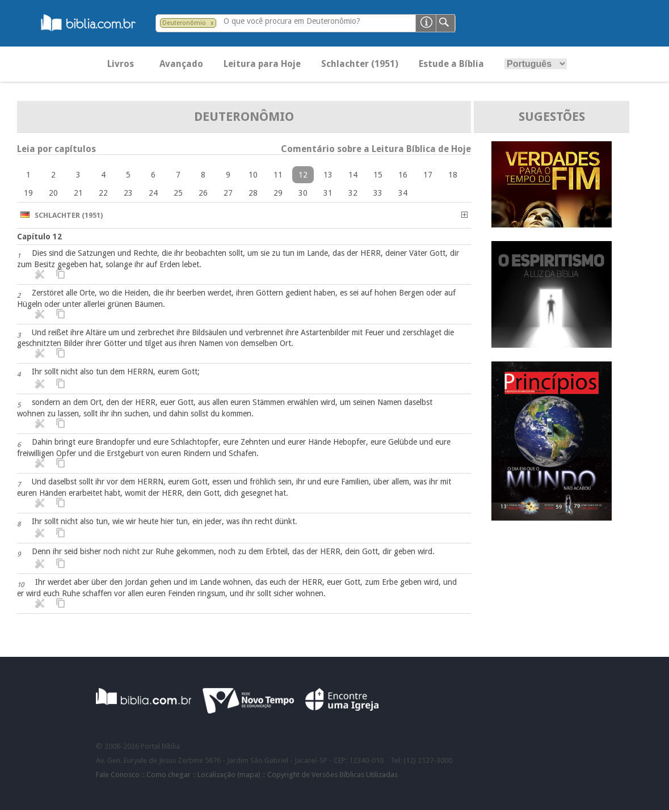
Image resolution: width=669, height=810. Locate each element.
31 (328, 192)
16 (402, 174)
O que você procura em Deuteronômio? (292, 21)
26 (203, 192)
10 (253, 174)
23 (128, 192)
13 (328, 174)
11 (278, 174)
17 (427, 174)
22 (103, 192)
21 (78, 192)
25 (178, 192)
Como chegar (168, 774)
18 (452, 174)
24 (153, 192)
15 (377, 174)
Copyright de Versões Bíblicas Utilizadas (332, 774)
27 (228, 192)
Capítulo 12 (39, 236)
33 (377, 192)
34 (402, 192)
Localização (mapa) (228, 774)
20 (53, 192)
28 (253, 192)
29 (278, 192)
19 (28, 192)
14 (352, 174)
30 (303, 192)
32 (352, 192)
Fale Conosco (118, 774)
